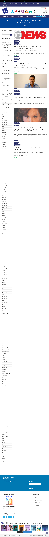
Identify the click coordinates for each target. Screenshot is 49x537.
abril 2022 (3, 173)
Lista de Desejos (39, 3)
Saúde (15, 61)
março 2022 (4, 175)
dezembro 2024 (4, 122)
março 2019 (4, 243)
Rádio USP (4, 414)
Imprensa (21, 3)
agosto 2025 (4, 116)
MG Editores (16, 59)
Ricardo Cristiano (5, 69)
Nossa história (5, 3)
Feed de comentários (5, 468)
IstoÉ (3, 377)
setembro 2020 (4, 209)
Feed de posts (4, 466)
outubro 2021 (4, 183)
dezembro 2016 (4, 296)
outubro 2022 (4, 162)
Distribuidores (16, 3)
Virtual (3, 456)
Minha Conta (5, 5)
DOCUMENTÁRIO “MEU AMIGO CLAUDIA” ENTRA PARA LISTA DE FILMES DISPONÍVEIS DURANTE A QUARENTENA (30, 129)
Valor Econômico (5, 446)
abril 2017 (3, 288)
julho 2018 (3, 258)
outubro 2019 (4, 229)
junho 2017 (4, 284)
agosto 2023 (4, 146)
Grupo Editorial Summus (6, 373)
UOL (3, 444)
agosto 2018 (4, 256)
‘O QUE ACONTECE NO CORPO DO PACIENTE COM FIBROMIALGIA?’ (30, 64)
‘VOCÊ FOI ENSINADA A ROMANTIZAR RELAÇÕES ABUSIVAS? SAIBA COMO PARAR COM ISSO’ (6, 84)
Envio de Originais (10, 3)
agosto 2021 (4, 187)
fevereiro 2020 (4, 223)
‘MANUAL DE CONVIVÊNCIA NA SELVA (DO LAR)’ (29, 98)
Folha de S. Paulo (17, 93)
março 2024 (4, 138)
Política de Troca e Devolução (39, 504)
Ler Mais (15, 55)
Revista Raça (4, 422)
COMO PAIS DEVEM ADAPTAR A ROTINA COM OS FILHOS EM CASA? (28, 47)
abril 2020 (3, 219)
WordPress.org (4, 470)
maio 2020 (4, 217)
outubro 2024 (4, 126)
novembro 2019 (4, 227)
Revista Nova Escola (5, 420)
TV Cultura (3, 442)
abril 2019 (3, 241)
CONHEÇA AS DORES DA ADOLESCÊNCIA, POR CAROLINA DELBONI (6, 55)
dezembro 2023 (4, 144)
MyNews (3, 393)
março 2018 (4, 266)
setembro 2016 (4, 302)
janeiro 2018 (4, 270)
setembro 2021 (4, 185)
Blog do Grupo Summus (32, 3)
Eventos (15, 140)
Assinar (31, 488)
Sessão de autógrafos (5, 432)
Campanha (4, 331)
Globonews (4, 371)
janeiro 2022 (4, 179)
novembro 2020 (4, 205)
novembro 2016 (4, 298)
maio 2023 (4, 150)
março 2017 (4, 290)
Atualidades (16, 56)
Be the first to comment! (34, 50)
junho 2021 (4, 191)
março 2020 (4, 221)
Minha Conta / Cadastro (38, 498)
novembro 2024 (4, 124)
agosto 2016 (4, 304)
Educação (3, 357)
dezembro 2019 (4, 225)
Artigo (15, 88)
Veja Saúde (4, 450)
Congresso (4, 341)
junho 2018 (4, 260)
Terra (3, 440)
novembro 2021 (4, 181)
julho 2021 (3, 189)
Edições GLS (16, 125)
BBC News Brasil (5, 329)
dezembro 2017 (4, 272)
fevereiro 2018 (4, 268)
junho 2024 (4, 132)
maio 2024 (4, 134)
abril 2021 (3, 195)
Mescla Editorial (4, 385)
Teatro (3, 438)
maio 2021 (3, 193)
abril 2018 (3, 264)
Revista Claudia (4, 418)
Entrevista (3, 359)
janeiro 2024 (4, 142)
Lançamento (4, 379)
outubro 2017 (4, 276)
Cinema (3, 337)
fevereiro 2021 (4, 199)
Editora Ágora (4, 355)
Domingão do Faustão (6, 349)
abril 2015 (3, 310)
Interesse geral (4, 375)
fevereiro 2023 (4, 154)
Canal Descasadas (5, 333)
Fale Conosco (25, 3)
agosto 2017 (4, 280)
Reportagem (4, 416)
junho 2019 (4, 237)
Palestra (15, 143)
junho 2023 (4, 148)
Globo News (4, 369)
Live (2, 381)
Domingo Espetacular (5, 351)
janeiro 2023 (4, 156)
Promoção (4, 412)
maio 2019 (3, 239)
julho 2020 (4, 213)
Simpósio (3, 434)
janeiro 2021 (4, 201)
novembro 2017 (4, 274)
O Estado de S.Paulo (5, 399)
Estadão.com (4, 363)
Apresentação (4, 316)
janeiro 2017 (4, 294)
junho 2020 (4, 215)
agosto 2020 (4, 211)
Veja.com (3, 452)
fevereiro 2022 (4, 177)
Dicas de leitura (16, 41)
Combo (3, 339)
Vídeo (3, 454)
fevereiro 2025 (4, 120)
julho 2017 (3, 282)
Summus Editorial (17, 44)
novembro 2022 (4, 160)
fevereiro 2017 (4, 292)
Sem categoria (4, 428)
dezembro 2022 (4, 158)
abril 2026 (3, 114)
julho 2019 (3, 235)
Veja (2, 448)
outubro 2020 (4, 207)
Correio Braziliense (5, 343)
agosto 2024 (4, 128)
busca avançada (45, 12)
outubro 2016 (4, 300)
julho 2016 (3, 306)
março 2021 (4, 197)
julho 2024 (3, 130)
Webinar (3, 458)
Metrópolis (4, 387)
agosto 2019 (4, 233)
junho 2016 (4, 308)
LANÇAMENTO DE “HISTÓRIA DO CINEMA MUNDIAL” (29, 148)
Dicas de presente (5, 347)
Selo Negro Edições (5, 426)
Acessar (3, 464)
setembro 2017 (4, 278)
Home (24, 25)
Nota (3, 397)
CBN (3, 335)
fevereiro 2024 (4, 140)
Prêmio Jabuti (4, 410)
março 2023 (4, 152)
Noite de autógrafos (5, 395)
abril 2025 (3, 118)
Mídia (3, 391)
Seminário (3, 430)
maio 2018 (4, 262)
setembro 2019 (4, 231)
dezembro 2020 (4, 203)
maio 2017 (3, 286)
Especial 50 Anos (5, 361)
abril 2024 (3, 136)
